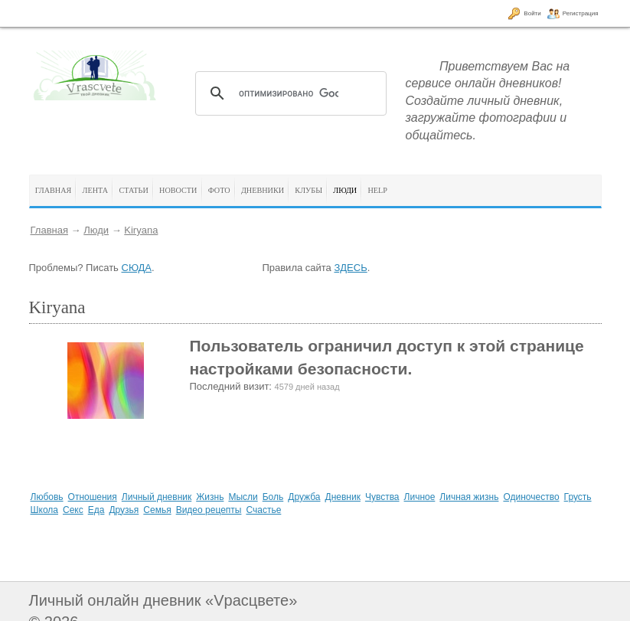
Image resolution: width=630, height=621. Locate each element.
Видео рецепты (209, 510)
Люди (96, 230)
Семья (157, 510)
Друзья (124, 510)
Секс (73, 510)
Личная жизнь (468, 497)
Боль (273, 497)
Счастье (263, 510)
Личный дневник (156, 497)
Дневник (343, 497)
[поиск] (288, 93)
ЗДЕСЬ (350, 267)
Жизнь (210, 497)
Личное (420, 497)
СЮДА (137, 267)
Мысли (242, 497)
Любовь (47, 497)
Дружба (304, 497)
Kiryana (141, 230)
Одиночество (531, 497)
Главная (49, 230)
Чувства (382, 497)
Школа (44, 510)
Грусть (578, 497)
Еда (96, 510)
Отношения (92, 497)
